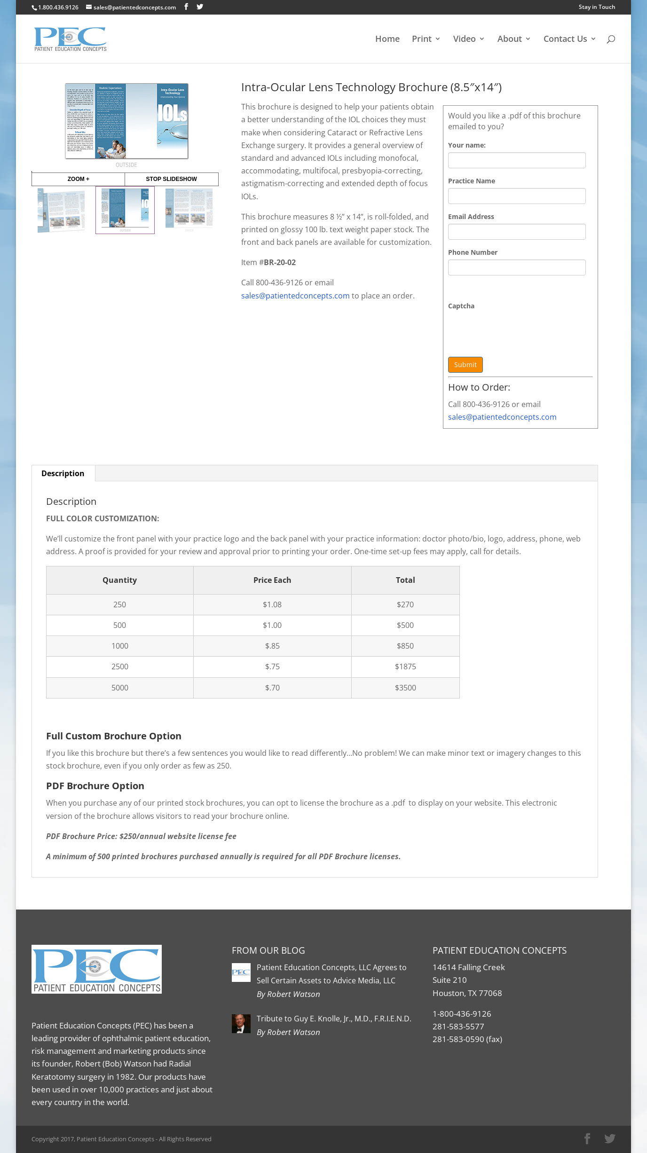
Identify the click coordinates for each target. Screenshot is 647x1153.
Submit (465, 364)
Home (387, 39)
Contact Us (565, 39)
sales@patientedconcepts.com (502, 417)
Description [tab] (63, 473)
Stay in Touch (597, 7)
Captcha (461, 305)
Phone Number (472, 252)
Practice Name (471, 180)
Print (422, 39)
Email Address (471, 216)
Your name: (467, 145)
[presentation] (519, 331)
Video (464, 39)
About (509, 39)
